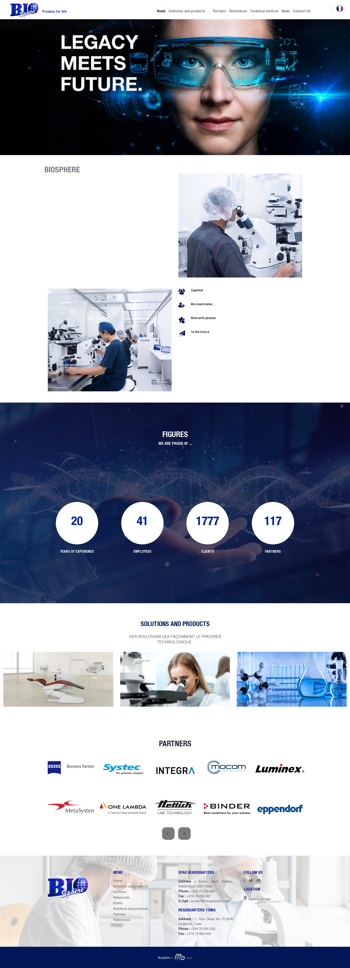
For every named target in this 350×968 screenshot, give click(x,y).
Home (161, 11)
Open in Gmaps (257, 899)
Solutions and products (189, 11)
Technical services (264, 11)
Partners (219, 11)
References (238, 11)
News (286, 11)
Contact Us (301, 11)
